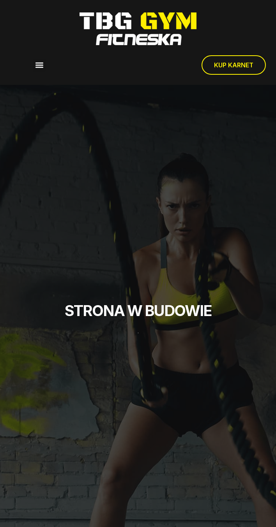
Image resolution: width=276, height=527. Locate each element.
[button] (39, 65)
